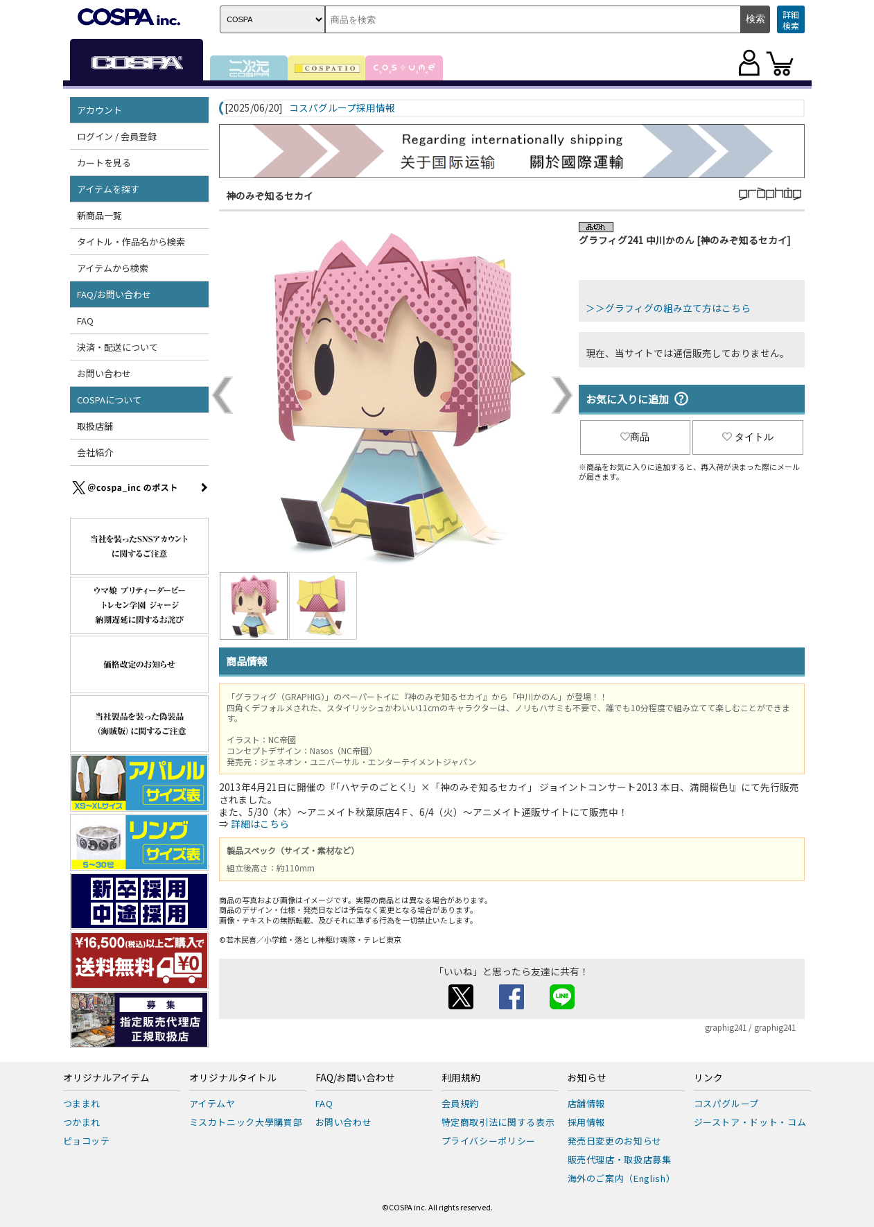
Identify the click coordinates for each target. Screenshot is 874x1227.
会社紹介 (95, 452)
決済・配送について (117, 347)
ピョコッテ (86, 1140)
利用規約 (461, 1078)
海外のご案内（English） (622, 1178)
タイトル (748, 436)
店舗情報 (587, 1103)
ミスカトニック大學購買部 (246, 1122)
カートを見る (104, 162)
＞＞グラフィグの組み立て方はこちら (668, 308)
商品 (634, 436)
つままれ (82, 1103)
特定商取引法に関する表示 (498, 1122)
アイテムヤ (212, 1103)
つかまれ (82, 1122)
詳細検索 (791, 19)
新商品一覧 (99, 215)
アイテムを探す (108, 188)
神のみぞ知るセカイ (269, 195)
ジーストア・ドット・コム (750, 1122)
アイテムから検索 (112, 268)
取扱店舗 (95, 426)
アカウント (99, 109)
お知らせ (587, 1078)
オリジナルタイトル (233, 1078)
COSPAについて (109, 399)
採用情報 (587, 1122)
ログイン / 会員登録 (117, 136)
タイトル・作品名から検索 (131, 241)
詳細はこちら (260, 823)
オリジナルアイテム (106, 1078)
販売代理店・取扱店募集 (620, 1159)
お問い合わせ (104, 373)
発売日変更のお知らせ (615, 1140)
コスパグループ (727, 1103)
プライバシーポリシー (489, 1140)
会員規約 (461, 1103)
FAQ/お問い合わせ (114, 294)
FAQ (85, 320)
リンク (708, 1078)
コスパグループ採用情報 (342, 108)
